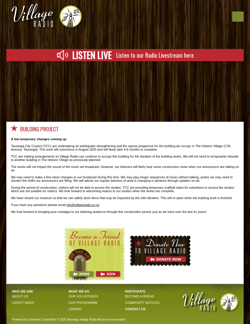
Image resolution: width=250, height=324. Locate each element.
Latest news (23, 302)
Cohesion (34, 319)
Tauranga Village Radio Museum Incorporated (96, 319)
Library (75, 309)
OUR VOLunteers (83, 296)
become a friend (139, 296)
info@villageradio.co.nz (83, 205)
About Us (20, 296)
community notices (142, 302)
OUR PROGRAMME (83, 302)
